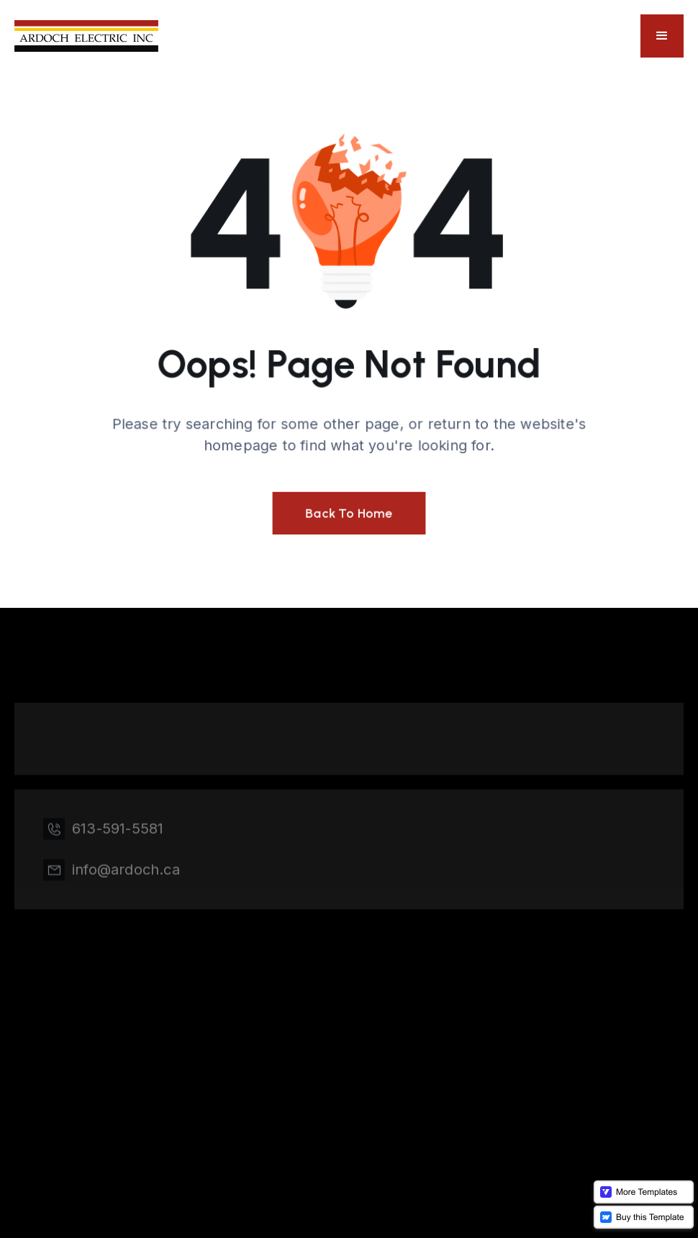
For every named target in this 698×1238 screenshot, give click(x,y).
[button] (662, 36)
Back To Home (349, 512)
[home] (86, 36)
